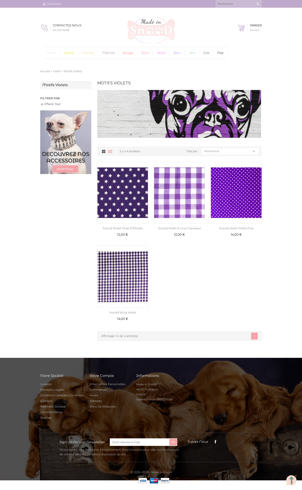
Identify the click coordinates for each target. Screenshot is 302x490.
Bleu (177, 53)
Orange (88, 53)
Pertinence (230, 151)
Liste (110, 151)
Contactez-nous (51, 412)
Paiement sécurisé (53, 406)
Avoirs (94, 395)
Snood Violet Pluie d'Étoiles (123, 228)
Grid (104, 151)
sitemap (46, 417)
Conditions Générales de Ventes (62, 395)
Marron (108, 53)
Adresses (96, 401)
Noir (220, 53)
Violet (161, 53)
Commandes (98, 390)
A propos (46, 401)
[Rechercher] (239, 4)
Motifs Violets (55, 85)
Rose (145, 53)
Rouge (128, 53)
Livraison (46, 384)
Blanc (51, 53)
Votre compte (102, 376)
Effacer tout (50, 104)
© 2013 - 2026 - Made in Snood (151, 472)
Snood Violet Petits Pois (236, 228)
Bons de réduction (103, 406)
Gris (206, 53)
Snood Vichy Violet (122, 312)
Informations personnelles (107, 384)
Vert (192, 53)
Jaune (69, 53)
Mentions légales (52, 390)
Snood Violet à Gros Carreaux (179, 228)
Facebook (215, 441)
